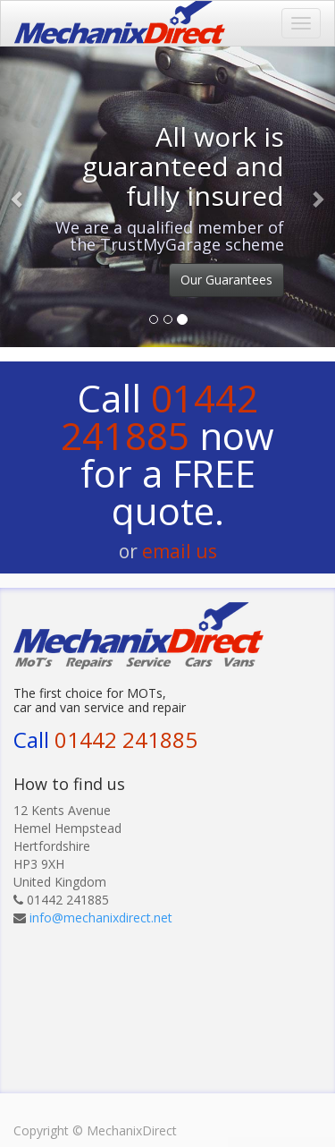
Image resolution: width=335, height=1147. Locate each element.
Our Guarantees (226, 279)
